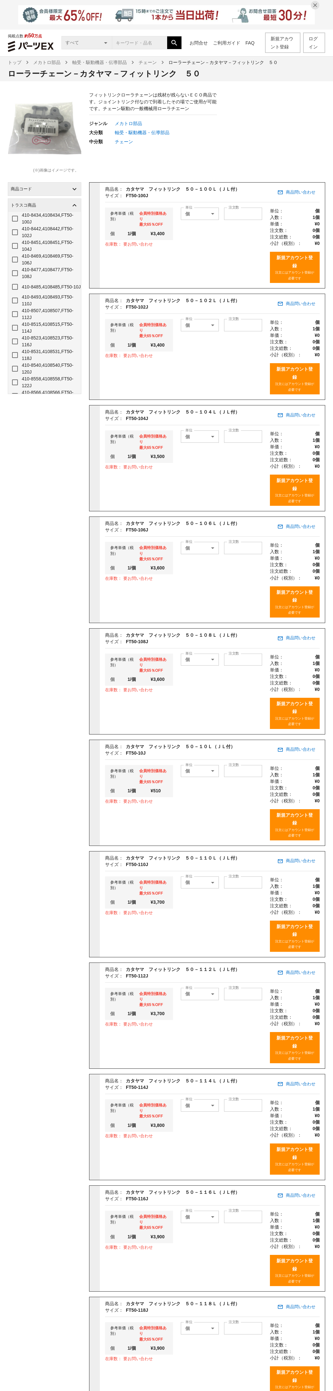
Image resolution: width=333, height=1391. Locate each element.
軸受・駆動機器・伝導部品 (99, 62)
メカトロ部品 (46, 62)
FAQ (250, 42)
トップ (14, 62)
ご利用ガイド (226, 42)
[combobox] (139, 42)
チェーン (148, 62)
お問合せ (199, 42)
